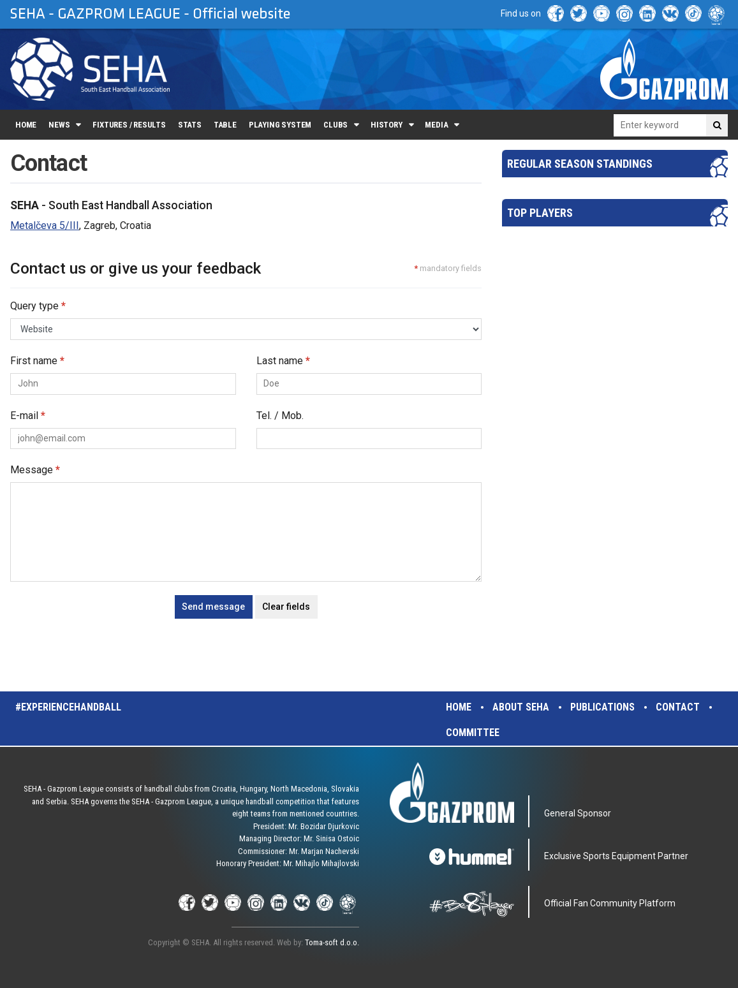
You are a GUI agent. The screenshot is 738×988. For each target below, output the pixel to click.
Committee (472, 732)
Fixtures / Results (129, 124)
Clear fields (286, 606)
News (59, 124)
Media (436, 124)
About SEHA (520, 707)
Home (25, 124)
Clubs (335, 124)
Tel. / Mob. (280, 415)
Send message (213, 606)
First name (37, 361)
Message (35, 470)
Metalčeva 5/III (44, 225)
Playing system (280, 124)
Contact (678, 707)
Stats (190, 124)
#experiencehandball (68, 707)
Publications (602, 707)
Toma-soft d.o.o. (332, 942)
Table (225, 124)
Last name (283, 361)
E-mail (27, 415)
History (386, 124)
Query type (38, 306)
